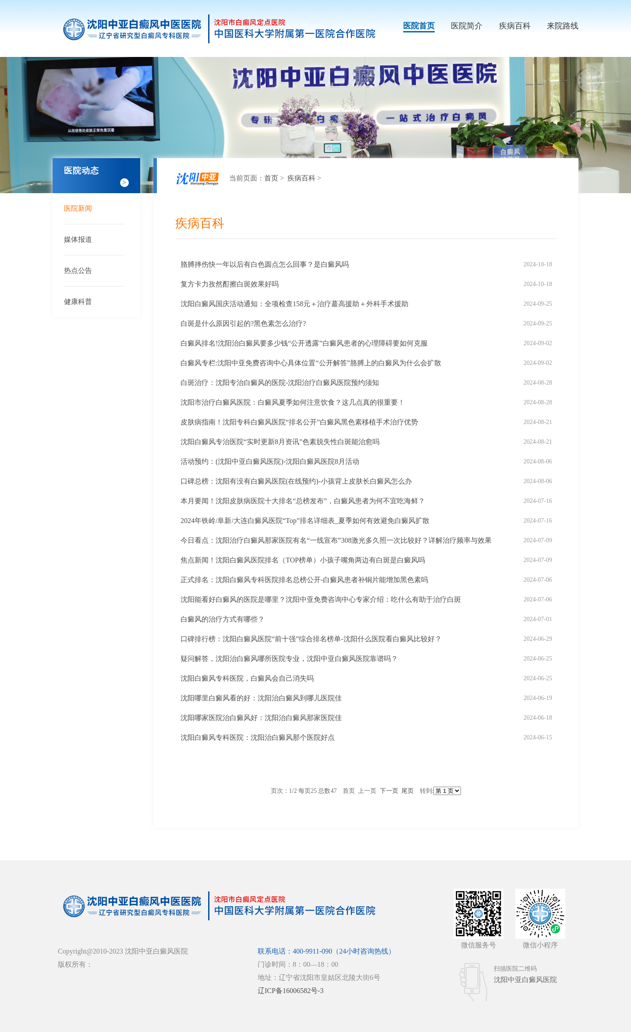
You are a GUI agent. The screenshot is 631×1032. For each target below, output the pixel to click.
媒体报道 (78, 239)
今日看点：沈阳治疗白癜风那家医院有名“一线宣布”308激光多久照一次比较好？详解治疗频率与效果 (336, 540)
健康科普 (78, 301)
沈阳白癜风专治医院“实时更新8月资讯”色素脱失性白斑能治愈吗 (280, 441)
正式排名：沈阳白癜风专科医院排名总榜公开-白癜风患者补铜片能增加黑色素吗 (304, 579)
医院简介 (466, 25)
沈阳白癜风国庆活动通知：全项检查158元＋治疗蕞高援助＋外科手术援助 (294, 303)
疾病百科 (515, 25)
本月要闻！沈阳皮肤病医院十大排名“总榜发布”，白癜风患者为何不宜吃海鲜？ (303, 501)
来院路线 (562, 25)
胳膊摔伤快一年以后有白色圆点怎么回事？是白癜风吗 (265, 264)
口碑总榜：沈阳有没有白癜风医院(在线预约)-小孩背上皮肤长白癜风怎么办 (296, 481)
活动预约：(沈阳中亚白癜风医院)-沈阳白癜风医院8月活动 (270, 461)
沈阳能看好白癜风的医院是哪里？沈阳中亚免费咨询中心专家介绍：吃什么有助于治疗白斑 (321, 599)
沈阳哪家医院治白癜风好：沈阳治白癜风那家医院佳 (261, 717)
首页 (271, 178)
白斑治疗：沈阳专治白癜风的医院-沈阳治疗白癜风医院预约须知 (280, 382)
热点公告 (78, 270)
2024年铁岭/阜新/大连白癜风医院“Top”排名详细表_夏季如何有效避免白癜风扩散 (305, 520)
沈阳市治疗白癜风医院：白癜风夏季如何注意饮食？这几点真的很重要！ (293, 402)
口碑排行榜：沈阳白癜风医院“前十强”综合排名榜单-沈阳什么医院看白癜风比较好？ (311, 639)
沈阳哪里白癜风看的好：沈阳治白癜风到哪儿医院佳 (261, 698)
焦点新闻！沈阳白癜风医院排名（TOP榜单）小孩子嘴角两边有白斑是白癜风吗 (303, 560)
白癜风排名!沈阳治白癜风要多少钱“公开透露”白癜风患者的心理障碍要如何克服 (304, 343)
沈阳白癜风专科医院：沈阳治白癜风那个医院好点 (258, 737)
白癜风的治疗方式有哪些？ (223, 619)
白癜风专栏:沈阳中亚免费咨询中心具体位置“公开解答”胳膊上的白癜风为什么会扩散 (311, 363)
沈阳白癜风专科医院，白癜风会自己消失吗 (247, 678)
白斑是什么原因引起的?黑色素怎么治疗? (243, 323)
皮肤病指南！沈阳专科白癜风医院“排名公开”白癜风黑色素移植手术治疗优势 (299, 422)
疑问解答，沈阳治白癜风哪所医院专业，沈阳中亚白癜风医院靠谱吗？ (289, 658)
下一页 (389, 791)
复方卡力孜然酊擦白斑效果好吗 (230, 284)
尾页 (407, 791)
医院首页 (419, 25)
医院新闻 (78, 208)
